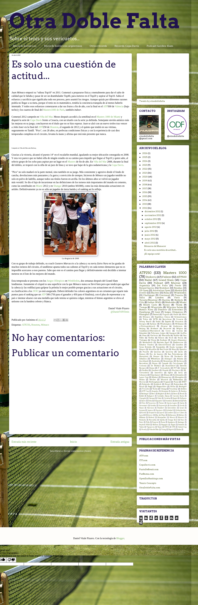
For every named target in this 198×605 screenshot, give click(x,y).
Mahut (155, 377)
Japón (170, 373)
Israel (182, 408)
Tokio (145, 319)
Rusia (163, 422)
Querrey (169, 352)
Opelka (162, 420)
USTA (166, 427)
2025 (145, 157)
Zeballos (143, 359)
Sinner (156, 356)
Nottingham (154, 382)
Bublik (141, 396)
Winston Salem (174, 307)
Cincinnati (164, 295)
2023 (145, 165)
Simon (161, 338)
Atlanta (180, 359)
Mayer (142, 349)
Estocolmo (177, 309)
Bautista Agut (163, 342)
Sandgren (171, 422)
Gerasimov (143, 406)
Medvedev (170, 302)
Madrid (178, 290)
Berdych (178, 300)
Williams (179, 324)
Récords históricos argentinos (63, 45)
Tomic (159, 427)
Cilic (141, 302)
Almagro (168, 359)
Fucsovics (152, 403)
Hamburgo (144, 312)
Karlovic (154, 335)
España (168, 321)
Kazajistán (160, 347)
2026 (145, 153)
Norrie (142, 382)
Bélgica (179, 328)
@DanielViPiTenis (120, 311)
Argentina (144, 285)
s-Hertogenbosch (147, 326)
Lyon (141, 415)
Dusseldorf (170, 366)
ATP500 (182, 276)
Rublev (177, 335)
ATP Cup (145, 391)
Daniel (175, 398)
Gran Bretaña (145, 347)
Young (163, 429)
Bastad (156, 314)
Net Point (164, 349)
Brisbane (154, 328)
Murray (176, 282)
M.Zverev (149, 415)
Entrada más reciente (24, 441)
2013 (144, 204)
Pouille (146, 352)
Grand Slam (166, 280)
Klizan (167, 375)
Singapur (164, 425)
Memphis (179, 377)
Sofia (172, 386)
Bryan (154, 363)
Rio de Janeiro (157, 354)
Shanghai (144, 314)
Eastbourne (178, 342)
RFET (184, 382)
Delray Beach (145, 321)
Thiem (179, 305)
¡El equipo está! (152, 254)
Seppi (150, 386)
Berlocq (180, 361)
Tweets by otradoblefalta (152, 101)
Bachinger (145, 394)
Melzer (181, 415)
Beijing (142, 328)
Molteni (151, 417)
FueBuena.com (146, 474)
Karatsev (159, 410)
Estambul (143, 333)
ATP (105, 106)
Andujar (163, 340)
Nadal (148, 280)
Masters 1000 (175, 273)
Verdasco (178, 356)
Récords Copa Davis (126, 45)
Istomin (142, 410)
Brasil (182, 394)
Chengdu (142, 398)
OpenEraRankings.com (151, 478)
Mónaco (45, 324)
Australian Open (161, 290)
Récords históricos (25, 45)
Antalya (184, 391)
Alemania (164, 391)
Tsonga (143, 307)
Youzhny (173, 389)
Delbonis (183, 398)
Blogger (120, 538)
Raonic (166, 305)
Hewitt (165, 370)
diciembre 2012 (153, 211)
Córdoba (167, 398)
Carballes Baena (163, 396)
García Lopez (172, 403)
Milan (142, 379)
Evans (151, 368)
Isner (157, 312)
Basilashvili (147, 342)
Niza (174, 349)
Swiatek (181, 425)
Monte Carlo (150, 305)
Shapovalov (161, 386)
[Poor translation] (11, 559)
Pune (176, 382)
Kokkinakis (178, 375)
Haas (144, 335)
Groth (182, 406)
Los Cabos (180, 413)
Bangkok (161, 394)
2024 (145, 161)
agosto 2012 (151, 227)
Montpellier (161, 417)
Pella (147, 422)
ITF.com (143, 460)
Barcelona (167, 319)
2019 (145, 180)
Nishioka (142, 420)
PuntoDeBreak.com (149, 469)
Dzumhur (168, 401)
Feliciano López (158, 333)
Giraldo (153, 406)
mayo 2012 (150, 239)
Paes (182, 420)
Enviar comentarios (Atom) (77, 451)
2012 (145, 208)
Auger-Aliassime (179, 340)
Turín (154, 389)
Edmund (178, 401)
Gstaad (184, 368)
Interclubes (172, 408)
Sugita (173, 425)
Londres (159, 297)
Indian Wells (154, 302)
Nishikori (164, 288)
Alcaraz (164, 326)
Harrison (150, 408)
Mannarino (166, 377)
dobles (184, 389)
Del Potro (162, 285)
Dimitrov (162, 309)
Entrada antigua (120, 441)
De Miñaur (156, 366)
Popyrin (155, 422)
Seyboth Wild (144, 425)
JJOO (35, 291)
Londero (170, 413)
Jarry (180, 373)
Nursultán (153, 420)
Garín (182, 403)
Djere (143, 401)
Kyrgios (142, 324)
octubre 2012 (151, 219)
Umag (163, 389)
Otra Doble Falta (94, 20)
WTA (155, 319)
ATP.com (143, 456)
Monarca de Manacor (155, 246)
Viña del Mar (46, 116)
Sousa (180, 338)
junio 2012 (150, 235)
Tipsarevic (151, 427)
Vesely (144, 429)
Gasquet (173, 333)
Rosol (167, 384)
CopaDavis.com (147, 465)
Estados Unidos (146, 345)
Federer (167, 276)
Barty (169, 394)
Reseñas (178, 288)
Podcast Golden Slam (160, 45)
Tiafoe (141, 427)
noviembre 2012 (153, 215)
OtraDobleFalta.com (149, 487)
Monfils (152, 349)
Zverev (142, 293)
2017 (145, 188)
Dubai (158, 321)
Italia (142, 297)
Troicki (145, 389)
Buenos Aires (146, 309)
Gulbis (145, 370)
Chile (159, 398)
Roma (167, 293)
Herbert (155, 370)
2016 (145, 192)
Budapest (150, 396)
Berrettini (143, 363)
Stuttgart (183, 386)
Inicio (73, 441)
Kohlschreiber (181, 410)
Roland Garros (146, 288)
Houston (54, 127)
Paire (141, 422)
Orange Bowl (172, 420)
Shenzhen (143, 356)
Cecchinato (178, 363)
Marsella (166, 335)
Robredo (146, 384)
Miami (39, 186)
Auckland (143, 361)
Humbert (160, 408)
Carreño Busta (178, 396)
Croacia (179, 319)
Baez (153, 394)
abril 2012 (150, 243)
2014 (145, 200)
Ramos (142, 354)
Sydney (153, 324)
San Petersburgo (175, 354)
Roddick (157, 384)
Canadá (165, 363)
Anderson (177, 326)
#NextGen (155, 359)
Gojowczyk (163, 406)
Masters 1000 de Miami (108, 116)
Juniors (150, 410)
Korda (143, 413)
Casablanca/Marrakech (149, 331)
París (177, 297)
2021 (145, 173)
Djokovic (151, 276)
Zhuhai (178, 429)
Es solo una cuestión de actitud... (160, 250)
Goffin (183, 333)
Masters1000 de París (54, 109)
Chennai (151, 398)
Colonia (142, 366)
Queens (157, 352)
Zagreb (171, 429)
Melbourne (172, 415)
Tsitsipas (143, 340)
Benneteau (168, 361)
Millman (142, 417)
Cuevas (179, 331)
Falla (185, 401)
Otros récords (98, 45)
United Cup (182, 427)
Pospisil (166, 382)
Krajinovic (153, 413)
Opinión (183, 349)
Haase (141, 408)
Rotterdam (178, 384)
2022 (145, 169)
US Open (143, 290)
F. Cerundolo (164, 368)
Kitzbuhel (169, 410)
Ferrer (178, 285)
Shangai (58, 186)
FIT (175, 368)
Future (161, 403)
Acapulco (155, 391)
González (173, 406)
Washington (166, 324)
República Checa (162, 317)
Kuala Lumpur (176, 347)
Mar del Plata (160, 415)
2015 (145, 196)
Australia (156, 361)
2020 (145, 177)
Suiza (166, 356)
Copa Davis (36, 120)
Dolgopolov (158, 401)
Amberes (174, 391)
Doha (150, 401)
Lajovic (161, 413)
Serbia (151, 338)
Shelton (155, 425)
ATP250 (26, 324)
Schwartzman (180, 317)
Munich (164, 379)
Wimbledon (74, 280)
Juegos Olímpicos (55, 280)
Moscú (172, 417)
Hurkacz (176, 370)
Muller (152, 379)
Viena (153, 340)
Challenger (149, 295)
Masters (71, 161)
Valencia (119, 106)
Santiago (181, 422)
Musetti (181, 417)
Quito (180, 352)
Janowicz (159, 373)
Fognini (166, 314)
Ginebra (179, 345)
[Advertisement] (163, 74)
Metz (184, 314)
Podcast (158, 282)
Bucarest (167, 328)
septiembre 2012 (153, 223)
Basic (175, 394)
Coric (168, 331)
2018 (145, 184)
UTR (173, 427)
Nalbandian (178, 379)
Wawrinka (156, 307)
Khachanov (155, 375)
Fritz (143, 403)
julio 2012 (150, 231)
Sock (171, 338)
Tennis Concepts (147, 483)
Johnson (143, 375)
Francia (179, 295)
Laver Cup (143, 377)
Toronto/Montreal (148, 300)
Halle (175, 314)
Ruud (141, 386)
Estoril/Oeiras (164, 345)
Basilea (166, 300)
